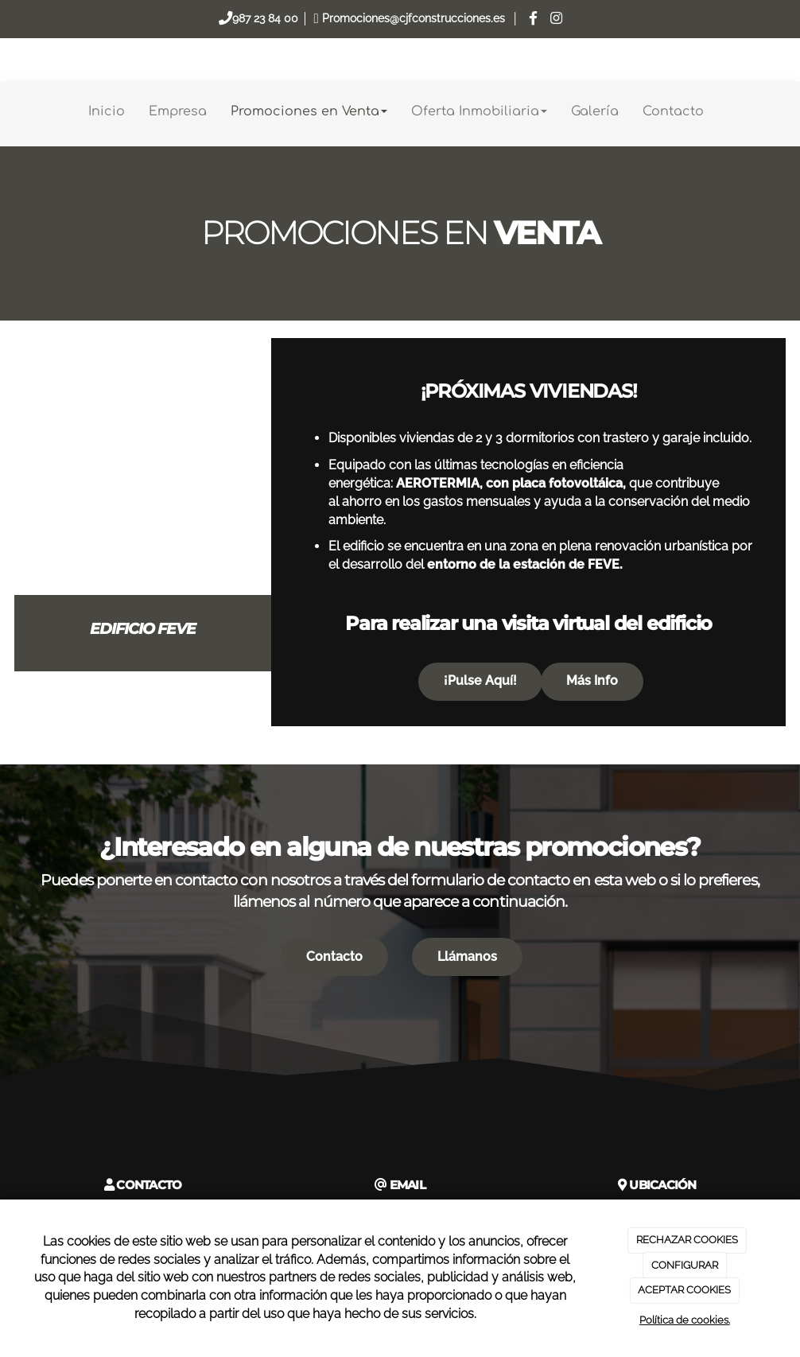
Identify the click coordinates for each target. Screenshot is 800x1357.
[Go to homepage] (8, 112)
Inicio (106, 111)
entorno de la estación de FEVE (523, 564)
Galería (595, 111)
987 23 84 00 (265, 18)
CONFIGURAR (684, 1265)
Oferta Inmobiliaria (479, 111)
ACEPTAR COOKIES (684, 1290)
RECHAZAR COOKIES (687, 1240)
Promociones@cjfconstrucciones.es (413, 18)
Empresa (178, 111)
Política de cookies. (684, 1320)
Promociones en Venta (309, 111)
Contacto (673, 111)
